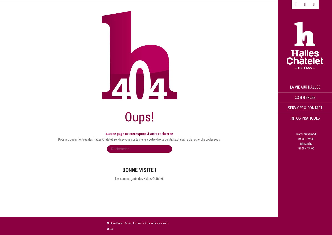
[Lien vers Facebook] (296, 4)
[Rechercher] (139, 149)
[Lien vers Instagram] (314, 4)
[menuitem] (305, 87)
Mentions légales (115, 223)
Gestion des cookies (134, 223)
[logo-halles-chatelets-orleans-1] (305, 45)
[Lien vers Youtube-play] (305, 4)
